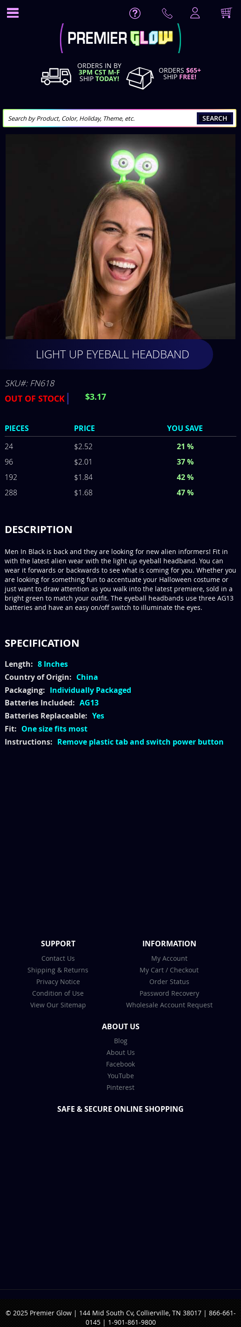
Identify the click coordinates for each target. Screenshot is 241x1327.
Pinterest (120, 1087)
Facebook (120, 1064)
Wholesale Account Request (169, 1004)
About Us (121, 1052)
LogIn (194, 13)
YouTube (120, 1075)
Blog (120, 1040)
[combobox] (119, 118)
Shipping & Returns (57, 969)
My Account (169, 958)
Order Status (169, 981)
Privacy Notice (58, 981)
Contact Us (58, 958)
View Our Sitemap (58, 1004)
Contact (168, 15)
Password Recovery (169, 993)
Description (39, 529)
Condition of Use (58, 993)
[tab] (120, 529)
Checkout (184, 969)
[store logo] (121, 39)
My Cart (152, 969)
